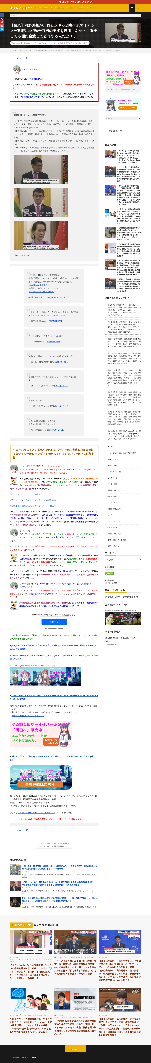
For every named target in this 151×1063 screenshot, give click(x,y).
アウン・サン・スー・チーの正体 (26, 494)
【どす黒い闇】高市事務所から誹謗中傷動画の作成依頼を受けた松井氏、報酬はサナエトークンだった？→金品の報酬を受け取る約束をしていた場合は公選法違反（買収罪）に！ (75, 1027)
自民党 (85, 43)
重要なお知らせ (113, 546)
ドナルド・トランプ (33, 959)
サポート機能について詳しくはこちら (28, 716)
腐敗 (92, 957)
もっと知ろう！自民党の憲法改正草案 (121, 453)
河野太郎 (69, 43)
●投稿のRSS (109, 580)
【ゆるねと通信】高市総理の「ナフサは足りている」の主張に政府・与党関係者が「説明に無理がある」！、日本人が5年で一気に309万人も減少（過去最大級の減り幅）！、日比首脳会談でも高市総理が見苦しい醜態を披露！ (128, 268)
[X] (2, 18)
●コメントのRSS (111, 583)
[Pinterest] (2, 22)
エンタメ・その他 (114, 472)
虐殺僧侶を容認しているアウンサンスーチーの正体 (34, 506)
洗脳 (84, 957)
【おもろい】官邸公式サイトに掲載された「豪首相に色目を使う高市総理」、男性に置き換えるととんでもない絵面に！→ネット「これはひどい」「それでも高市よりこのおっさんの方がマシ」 (124, 310)
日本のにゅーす (28, 43)
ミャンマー (54, 43)
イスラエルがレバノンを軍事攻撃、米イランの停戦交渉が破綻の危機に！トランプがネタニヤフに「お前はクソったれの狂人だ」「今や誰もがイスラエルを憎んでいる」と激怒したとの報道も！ (31, 971)
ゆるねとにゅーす (115, 131)
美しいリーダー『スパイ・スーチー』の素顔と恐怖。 (35, 500)
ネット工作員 (71, 957)
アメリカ (15, 959)
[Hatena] (2, 29)
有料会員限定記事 (114, 509)
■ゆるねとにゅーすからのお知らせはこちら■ (75, 2)
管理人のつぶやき (114, 534)
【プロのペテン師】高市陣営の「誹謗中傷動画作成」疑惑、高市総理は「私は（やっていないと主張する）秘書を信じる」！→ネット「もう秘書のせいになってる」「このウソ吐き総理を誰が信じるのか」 (124, 358)
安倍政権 (62, 43)
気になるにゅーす (114, 521)
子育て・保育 (112, 496)
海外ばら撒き (77, 43)
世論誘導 (79, 957)
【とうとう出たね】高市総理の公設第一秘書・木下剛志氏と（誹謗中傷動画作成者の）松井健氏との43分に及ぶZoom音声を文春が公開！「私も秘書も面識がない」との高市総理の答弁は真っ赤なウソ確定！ (128, 174)
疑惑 (88, 957)
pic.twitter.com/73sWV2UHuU (41, 292)
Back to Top (75, 1049)
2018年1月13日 (61, 362)
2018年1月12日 (62, 297)
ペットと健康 (112, 484)
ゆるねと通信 (112, 465)
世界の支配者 (37, 1015)
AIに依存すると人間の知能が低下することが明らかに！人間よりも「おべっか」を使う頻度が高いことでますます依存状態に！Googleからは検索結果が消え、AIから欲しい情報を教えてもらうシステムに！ (129, 216)
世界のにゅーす (113, 490)
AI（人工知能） (27, 1015)
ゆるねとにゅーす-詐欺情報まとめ (121, 597)
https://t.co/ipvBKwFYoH (39, 285)
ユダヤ (43, 959)
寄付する (54, 622)
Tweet (18, 58)
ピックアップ (112, 478)
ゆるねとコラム (113, 459)
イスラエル (22, 959)
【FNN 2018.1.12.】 (22, 255)
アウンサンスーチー (43, 43)
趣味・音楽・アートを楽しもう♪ (119, 540)
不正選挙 (69, 1017)
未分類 (109, 515)
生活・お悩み (112, 527)
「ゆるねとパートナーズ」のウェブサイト (36, 813)
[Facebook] (2, 15)
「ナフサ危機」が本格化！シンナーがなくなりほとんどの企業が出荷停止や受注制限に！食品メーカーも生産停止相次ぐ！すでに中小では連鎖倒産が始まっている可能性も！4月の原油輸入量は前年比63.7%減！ (124, 327)
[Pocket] (2, 26)
